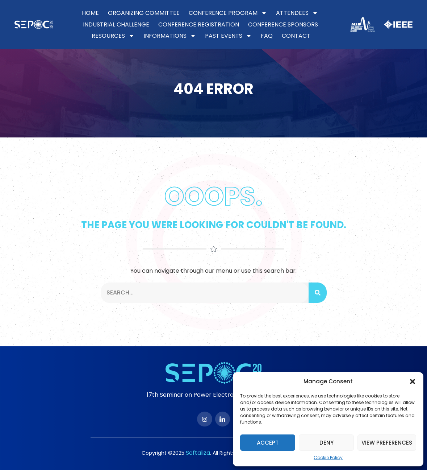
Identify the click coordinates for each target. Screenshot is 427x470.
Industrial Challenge (116, 24)
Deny (326, 442)
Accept (268, 442)
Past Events (228, 36)
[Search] (318, 293)
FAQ (267, 36)
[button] (412, 381)
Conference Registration (198, 24)
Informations (169, 36)
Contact (296, 36)
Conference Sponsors (283, 24)
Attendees (297, 13)
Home (90, 13)
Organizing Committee (144, 13)
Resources (113, 36)
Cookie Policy (328, 457)
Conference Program (228, 13)
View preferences (386, 442)
